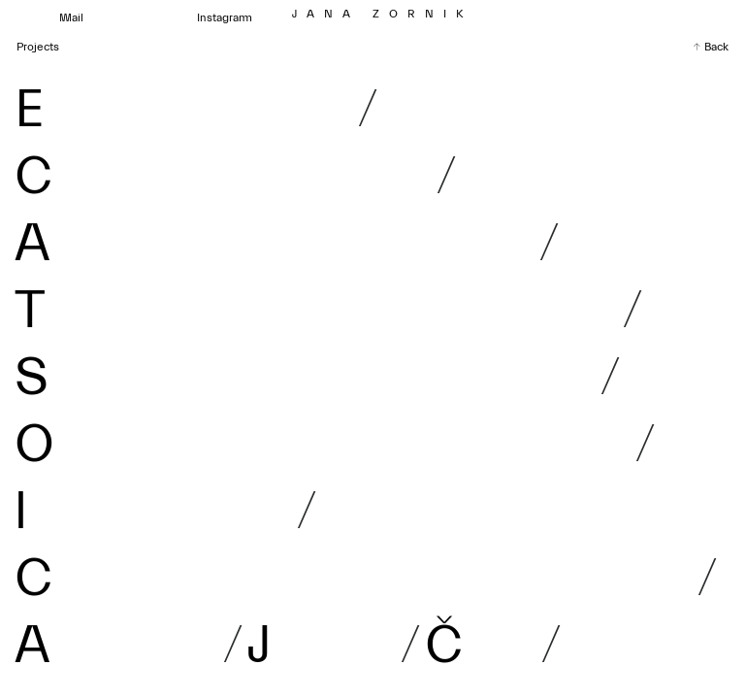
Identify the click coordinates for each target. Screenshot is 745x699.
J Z (382, 13)
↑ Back (711, 46)
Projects (37, 46)
